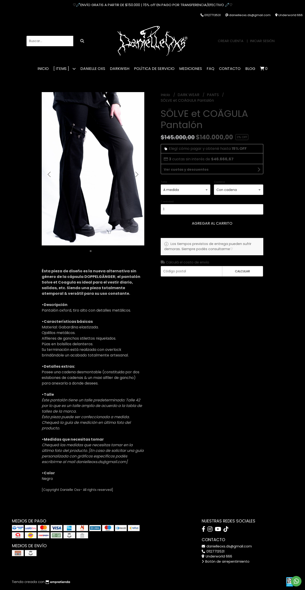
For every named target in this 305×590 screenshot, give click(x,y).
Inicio (43, 68)
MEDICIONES (190, 68)
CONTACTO (230, 68)
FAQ (210, 68)
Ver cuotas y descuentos (186, 169)
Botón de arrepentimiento (225, 561)
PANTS (213, 94)
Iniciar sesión (262, 40)
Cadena (219, 182)
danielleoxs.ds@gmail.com (227, 546)
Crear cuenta (230, 40)
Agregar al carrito (212, 223)
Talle (164, 182)
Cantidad (167, 201)
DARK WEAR (189, 94)
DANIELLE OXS (92, 68)
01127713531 (213, 551)
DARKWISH (119, 68)
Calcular (242, 271)
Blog (250, 68)
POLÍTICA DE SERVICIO (154, 68)
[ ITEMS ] (64, 68)
